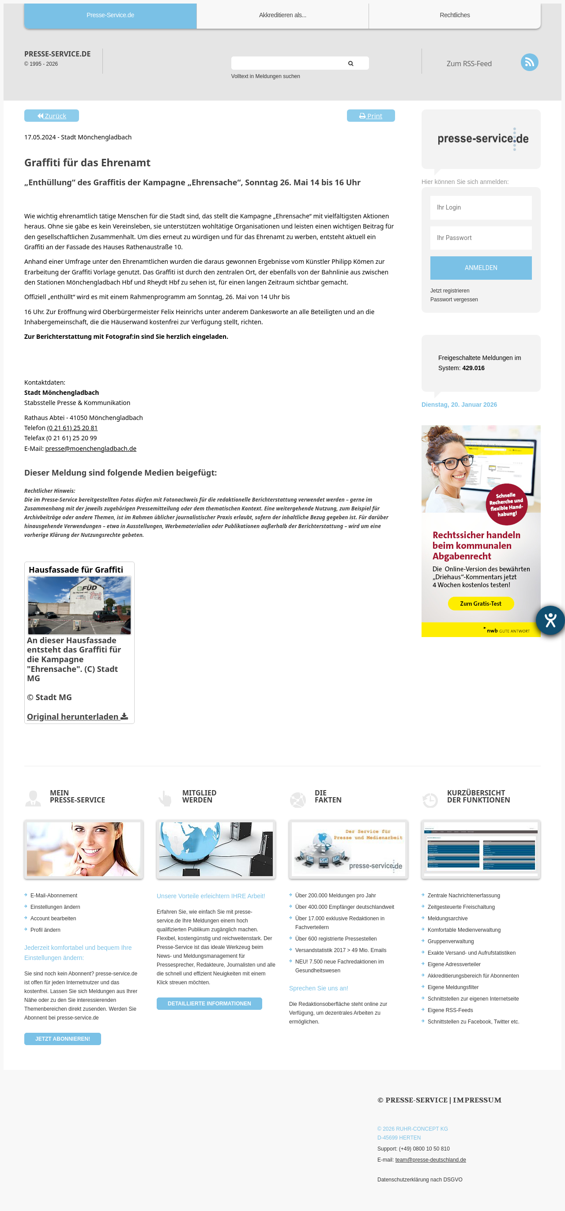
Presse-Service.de (110, 15)
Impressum (477, 1100)
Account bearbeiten (53, 918)
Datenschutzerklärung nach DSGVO (420, 1180)
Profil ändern (45, 930)
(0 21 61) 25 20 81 (72, 428)
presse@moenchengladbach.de (90, 448)
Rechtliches (455, 15)
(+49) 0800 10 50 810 (424, 1149)
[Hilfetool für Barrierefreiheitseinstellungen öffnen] (550, 620)
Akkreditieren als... (282, 15)
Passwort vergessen (454, 299)
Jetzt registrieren (450, 291)
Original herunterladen (77, 716)
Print (370, 115)
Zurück (51, 115)
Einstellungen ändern (55, 907)
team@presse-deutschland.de (431, 1160)
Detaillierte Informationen (209, 1004)
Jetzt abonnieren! (62, 1039)
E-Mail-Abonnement (53, 895)
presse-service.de (57, 54)
